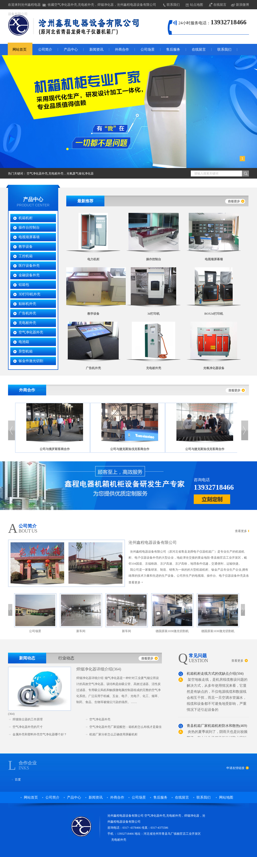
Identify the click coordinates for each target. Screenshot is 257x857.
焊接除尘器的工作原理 (28, 719)
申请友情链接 (235, 768)
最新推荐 (85, 201)
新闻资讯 (96, 49)
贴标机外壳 (27, 304)
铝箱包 (24, 285)
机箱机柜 (26, 218)
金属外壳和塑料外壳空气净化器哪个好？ (40, 734)
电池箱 (24, 342)
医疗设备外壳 (29, 266)
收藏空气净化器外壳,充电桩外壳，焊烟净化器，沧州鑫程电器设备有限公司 (102, 5)
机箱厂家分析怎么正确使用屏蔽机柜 (113, 734)
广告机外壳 (27, 313)
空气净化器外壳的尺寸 (28, 727)
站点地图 (196, 5)
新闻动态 (27, 658)
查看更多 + (135, 582)
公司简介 (45, 49)
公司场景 (148, 49)
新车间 (80, 631)
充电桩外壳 (27, 323)
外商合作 (122, 49)
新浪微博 (242, 5)
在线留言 (219, 5)
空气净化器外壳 (31, 332)
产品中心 (71, 49)
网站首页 (20, 49)
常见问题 (198, 655)
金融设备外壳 (29, 275)
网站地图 (226, 797)
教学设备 (26, 246)
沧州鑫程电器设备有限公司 (152, 542)
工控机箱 (26, 256)
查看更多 (241, 531)
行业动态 (66, 658)
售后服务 (173, 49)
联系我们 (173, 5)
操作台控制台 (29, 227)
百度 (18, 779)
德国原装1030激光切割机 (172, 631)
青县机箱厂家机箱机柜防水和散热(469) (217, 727)
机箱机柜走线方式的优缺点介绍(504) (215, 674)
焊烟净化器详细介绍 (94, 669)
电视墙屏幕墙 (29, 237)
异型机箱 (26, 351)
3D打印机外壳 (29, 294)
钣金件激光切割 (31, 361)
